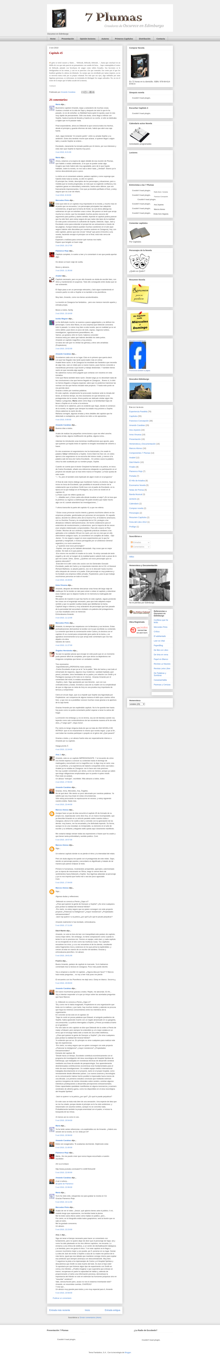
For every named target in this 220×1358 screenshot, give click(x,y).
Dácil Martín (134, 462)
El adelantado (160, 636)
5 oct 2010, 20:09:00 (64, 983)
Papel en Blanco (161, 659)
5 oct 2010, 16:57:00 (64, 840)
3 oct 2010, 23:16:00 (64, 313)
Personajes (134, 513)
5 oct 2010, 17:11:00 (64, 925)
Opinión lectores (87, 39)
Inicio (87, 1310)
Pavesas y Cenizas (162, 684)
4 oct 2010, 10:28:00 (64, 580)
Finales (132, 467)
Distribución (145, 39)
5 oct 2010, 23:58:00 (64, 1293)
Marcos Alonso (62, 810)
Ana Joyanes (158, 205)
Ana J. (58, 755)
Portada (132, 476)
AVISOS (132, 499)
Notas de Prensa (136, 490)
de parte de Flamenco (64, 1184)
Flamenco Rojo (62, 251)
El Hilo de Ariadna (137, 480)
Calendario (134, 504)
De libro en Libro (161, 650)
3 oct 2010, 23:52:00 (64, 349)
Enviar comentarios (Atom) (90, 1317)
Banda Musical (135, 494)
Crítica (156, 631)
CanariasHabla (160, 680)
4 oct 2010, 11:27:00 (64, 645)
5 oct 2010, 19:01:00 (64, 955)
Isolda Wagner (62, 319)
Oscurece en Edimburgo (137, 341)
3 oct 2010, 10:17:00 (64, 245)
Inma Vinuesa (61, 585)
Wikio (131, 557)
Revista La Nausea (162, 664)
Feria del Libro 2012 (138, 522)
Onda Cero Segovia (160, 214)
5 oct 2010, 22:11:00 (64, 1202)
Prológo (132, 527)
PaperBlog (158, 645)
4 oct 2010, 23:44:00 (64, 804)
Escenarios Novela (137, 485)
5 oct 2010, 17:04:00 (64, 882)
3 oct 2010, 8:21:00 (63, 152)
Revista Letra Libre (162, 668)
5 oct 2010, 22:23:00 (64, 1229)
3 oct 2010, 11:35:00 (64, 270)
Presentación (68, 39)
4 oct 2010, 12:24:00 (64, 749)
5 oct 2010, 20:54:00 (64, 1120)
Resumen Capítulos (137, 517)
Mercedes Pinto (62, 200)
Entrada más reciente (59, 1310)
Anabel (59, 276)
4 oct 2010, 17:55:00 (64, 782)
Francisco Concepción (139, 421)
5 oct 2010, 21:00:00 (64, 1147)
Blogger (128, 1352)
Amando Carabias (63, 354)
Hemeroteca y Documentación (142, 444)
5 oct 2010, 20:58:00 (64, 1135)
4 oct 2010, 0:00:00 (63, 420)
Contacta (160, 39)
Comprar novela (136, 508)
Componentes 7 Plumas (139, 453)
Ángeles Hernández (64, 651)
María (58, 104)
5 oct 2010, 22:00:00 (64, 1172)
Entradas (136, 542)
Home (53, 39)
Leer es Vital (159, 641)
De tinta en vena (161, 654)
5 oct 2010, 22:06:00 (64, 1187)
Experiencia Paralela (138, 411)
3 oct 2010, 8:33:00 (63, 195)
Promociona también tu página (139, 370)
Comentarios (137, 547)
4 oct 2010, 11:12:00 (64, 618)
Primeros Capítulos (124, 39)
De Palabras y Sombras (160, 674)
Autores (105, 39)
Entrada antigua (112, 1310)
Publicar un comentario (62, 1298)
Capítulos (133, 416)
